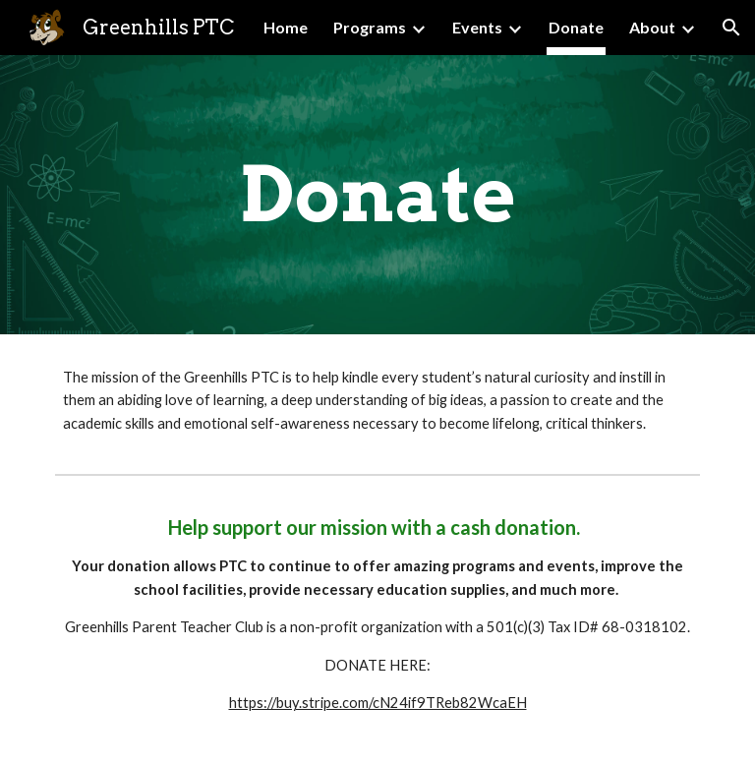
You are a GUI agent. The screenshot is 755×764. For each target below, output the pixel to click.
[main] (377, 195)
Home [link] (285, 27)
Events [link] (477, 27)
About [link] (652, 27)
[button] (731, 27)
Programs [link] (369, 27)
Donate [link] (576, 27)
